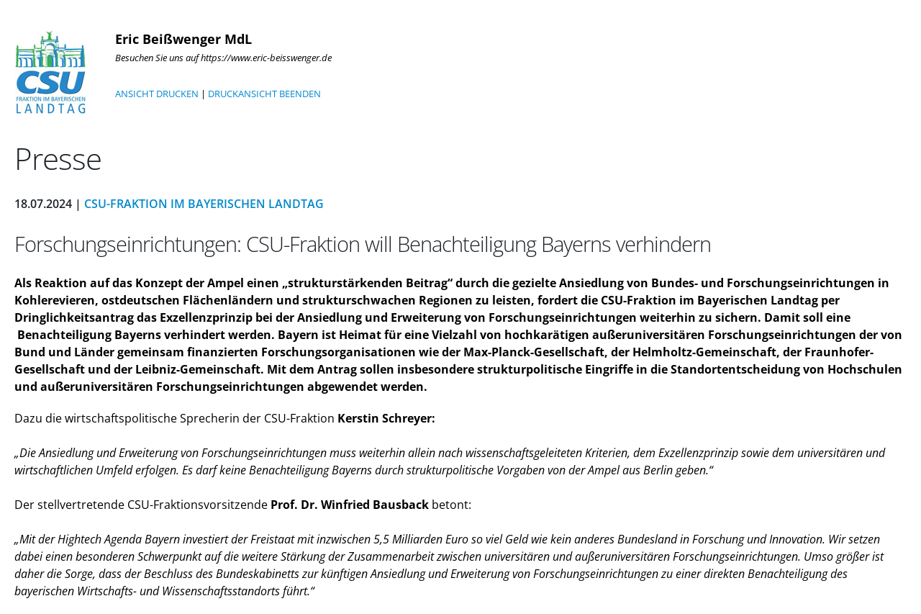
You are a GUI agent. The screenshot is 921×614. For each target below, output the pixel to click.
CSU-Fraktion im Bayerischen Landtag (204, 204)
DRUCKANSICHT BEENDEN (264, 93)
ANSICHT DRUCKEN (157, 93)
